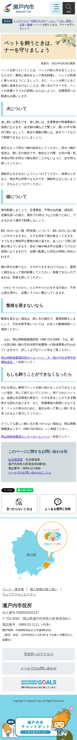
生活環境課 (15, 459)
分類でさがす (38, 21)
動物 (29, 24)
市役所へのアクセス (38, 654)
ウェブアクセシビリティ (19, 594)
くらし (52, 21)
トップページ (20, 21)
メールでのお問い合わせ (39, 668)
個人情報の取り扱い (44, 589)
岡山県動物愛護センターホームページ (25, 436)
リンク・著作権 (13, 589)
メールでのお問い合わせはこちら (29, 472)
